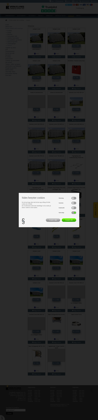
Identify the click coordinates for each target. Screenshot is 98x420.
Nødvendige (61, 212)
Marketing (61, 198)
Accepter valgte (53, 220)
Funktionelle (61, 207)
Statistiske (61, 203)
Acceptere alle (69, 220)
